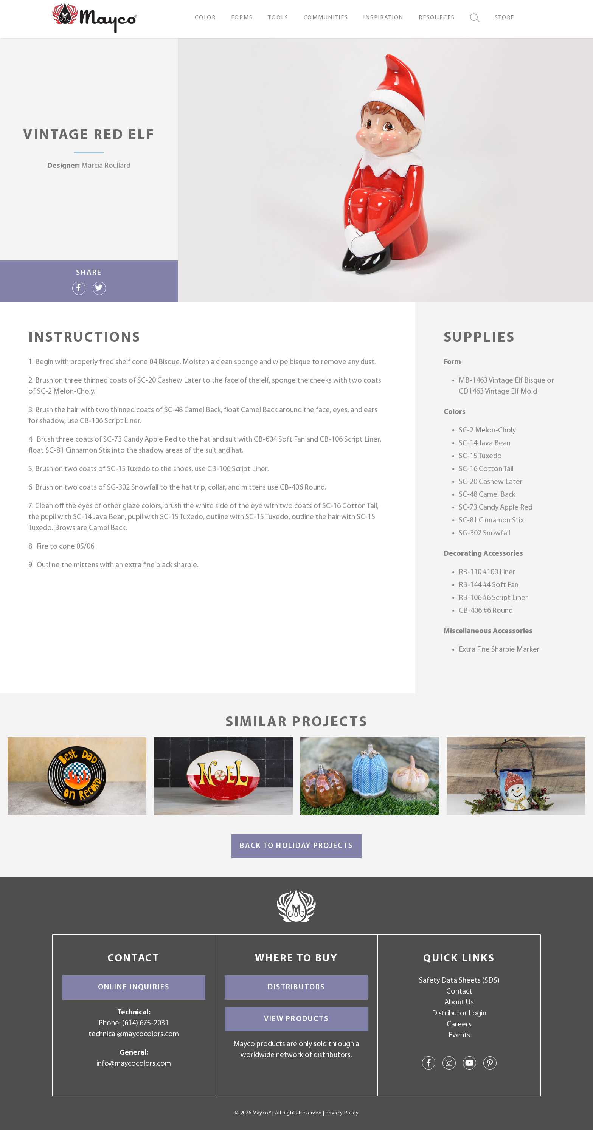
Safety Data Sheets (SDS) (459, 980)
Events (459, 1035)
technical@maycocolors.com (133, 1034)
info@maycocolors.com (133, 1064)
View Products (296, 1019)
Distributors (296, 987)
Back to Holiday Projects (296, 846)
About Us (459, 1002)
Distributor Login (459, 1013)
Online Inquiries (133, 987)
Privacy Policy (342, 1113)
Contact (459, 991)
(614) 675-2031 (145, 1023)
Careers (459, 1024)
